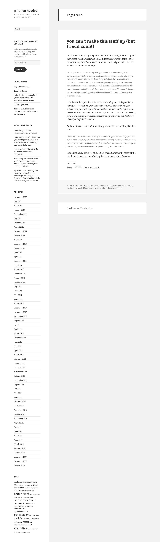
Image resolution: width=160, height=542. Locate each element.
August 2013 (19, 320)
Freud (130, 185)
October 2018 (19, 222)
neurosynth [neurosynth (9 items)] (19, 503)
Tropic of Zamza (20, 91)
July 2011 (17, 389)
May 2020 (18, 205)
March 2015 (19, 269)
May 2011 (18, 393)
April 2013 (18, 329)
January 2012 (19, 363)
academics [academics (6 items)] (18, 482)
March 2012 (19, 355)
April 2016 (18, 257)
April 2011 (18, 397)
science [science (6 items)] (29, 524)
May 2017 (18, 240)
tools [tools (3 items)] (36, 529)
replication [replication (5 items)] (18, 522)
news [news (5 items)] (28, 503)
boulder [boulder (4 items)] (34, 482)
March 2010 (19, 444)
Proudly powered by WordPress (80, 208)
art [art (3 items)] (24, 482)
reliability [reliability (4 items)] (35, 519)
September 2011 (20, 380)
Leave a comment (115, 188)
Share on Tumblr (91, 167)
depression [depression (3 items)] (36, 488)
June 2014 (18, 291)
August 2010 (19, 423)
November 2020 (20, 197)
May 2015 (18, 265)
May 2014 (18, 295)
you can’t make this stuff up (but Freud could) (101, 43)
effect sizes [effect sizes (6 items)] (18, 490)
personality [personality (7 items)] (19, 508)
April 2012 (18, 350)
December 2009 (20, 457)
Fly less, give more (21, 104)
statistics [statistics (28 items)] (20, 528)
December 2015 (20, 261)
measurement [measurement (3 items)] (29, 497)
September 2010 (20, 418)
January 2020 (19, 210)
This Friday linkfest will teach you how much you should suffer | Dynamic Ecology (26, 161)
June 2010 (18, 431)
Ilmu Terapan (19, 130)
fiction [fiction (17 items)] (18, 494)
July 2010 (17, 427)
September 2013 (20, 316)
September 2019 (20, 214)
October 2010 (19, 414)
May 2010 (18, 435)
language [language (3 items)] (23, 497)
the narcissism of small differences (95, 59)
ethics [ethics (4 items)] (25, 490)
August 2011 (19, 384)
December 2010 (20, 410)
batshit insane (115, 185)
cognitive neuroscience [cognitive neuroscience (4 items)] (25, 485)
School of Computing (22, 149)
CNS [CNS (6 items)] (15, 485)
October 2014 (19, 282)
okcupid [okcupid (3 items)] (32, 503)
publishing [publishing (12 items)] (19, 518)
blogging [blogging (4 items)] (28, 482)
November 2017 (20, 231)
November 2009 (20, 461)
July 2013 (17, 325)
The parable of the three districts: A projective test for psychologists (26, 111)
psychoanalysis (98, 188)
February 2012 (20, 359)
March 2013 (19, 333)
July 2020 (17, 201)
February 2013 (20, 337)
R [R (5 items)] (31, 519)
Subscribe (20, 69)
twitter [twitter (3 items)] (23, 532)
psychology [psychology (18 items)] (21, 514)
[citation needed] (26, 10)
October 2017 (19, 235)
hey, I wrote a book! (22, 87)
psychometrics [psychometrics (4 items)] (34, 515)
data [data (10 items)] (35, 484)
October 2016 (19, 248)
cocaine (124, 185)
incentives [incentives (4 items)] (17, 497)
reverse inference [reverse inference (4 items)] (19, 525)
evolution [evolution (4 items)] (30, 490)
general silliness (92, 185)
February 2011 (20, 401)
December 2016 (20, 244)
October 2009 (19, 465)
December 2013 (20, 308)
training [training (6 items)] (17, 532)
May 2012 (18, 346)
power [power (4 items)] (27, 509)
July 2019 (17, 218)
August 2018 (19, 227)
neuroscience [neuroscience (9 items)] (29, 500)
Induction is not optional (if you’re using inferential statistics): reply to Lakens (25, 97)
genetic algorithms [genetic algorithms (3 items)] (35, 494)
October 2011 (19, 376)
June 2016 (18, 252)
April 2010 (18, 440)
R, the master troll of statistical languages (26, 151)
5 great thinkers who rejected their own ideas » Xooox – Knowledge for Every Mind (26, 173)
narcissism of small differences (79, 188)
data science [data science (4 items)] (28, 488)
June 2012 (18, 342)
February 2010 (20, 448)
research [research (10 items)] (27, 521)
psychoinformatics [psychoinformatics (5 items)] (21, 511)
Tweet (70, 167)
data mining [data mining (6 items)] (19, 488)
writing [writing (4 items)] (27, 532)
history (102, 185)
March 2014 (19, 303)
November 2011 (20, 372)
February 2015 (20, 274)
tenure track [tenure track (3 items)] (31, 529)
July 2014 (17, 286)
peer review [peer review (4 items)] (29, 506)
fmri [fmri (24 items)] (26, 494)
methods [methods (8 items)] (18, 500)
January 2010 (19, 452)
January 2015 (19, 278)
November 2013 (20, 312)
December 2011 (20, 367)
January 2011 (19, 406)
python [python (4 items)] (28, 519)
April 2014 (18, 299)
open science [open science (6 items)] (19, 506)
